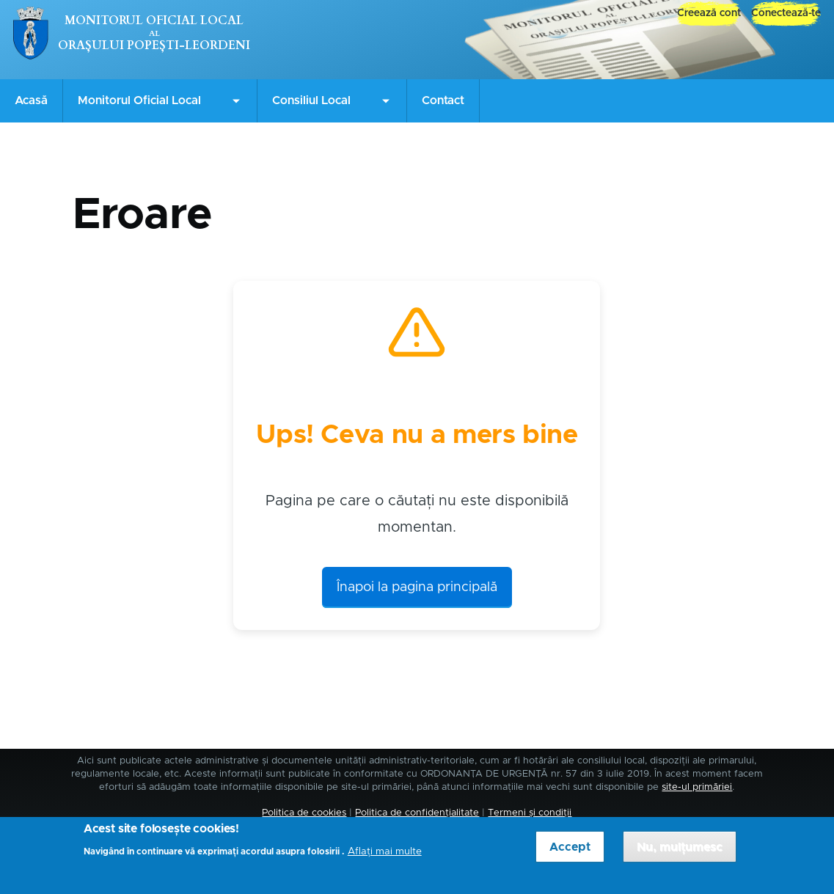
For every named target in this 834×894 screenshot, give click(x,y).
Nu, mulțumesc (680, 851)
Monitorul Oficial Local (154, 20)
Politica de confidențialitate (417, 813)
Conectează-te (786, 13)
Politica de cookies (304, 813)
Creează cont (709, 13)
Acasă (31, 100)
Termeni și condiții (529, 813)
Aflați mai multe (385, 856)
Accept (569, 851)
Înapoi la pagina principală (417, 587)
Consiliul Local (311, 100)
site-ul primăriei (697, 787)
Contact (443, 100)
